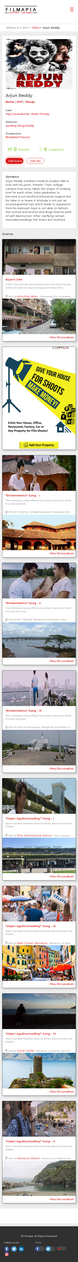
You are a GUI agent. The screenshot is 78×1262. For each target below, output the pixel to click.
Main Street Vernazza (32, 943)
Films (36, 27)
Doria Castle (25, 1050)
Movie (10, 101)
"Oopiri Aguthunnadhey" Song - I (29, 818)
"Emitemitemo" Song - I (22, 495)
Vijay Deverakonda (17, 114)
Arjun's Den (13, 279)
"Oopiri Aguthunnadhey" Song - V (30, 1141)
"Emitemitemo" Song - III (23, 710)
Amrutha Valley (27, 296)
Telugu (30, 101)
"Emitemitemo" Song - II (23, 603)
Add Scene (15, 161)
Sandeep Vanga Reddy (20, 125)
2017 (19, 101)
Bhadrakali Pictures (18, 137)
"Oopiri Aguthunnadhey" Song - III (30, 926)
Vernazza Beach (28, 1158)
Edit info (35, 161)
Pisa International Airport (34, 835)
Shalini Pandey (40, 114)
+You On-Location (61, 337)
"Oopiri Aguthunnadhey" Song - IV (30, 1033)
